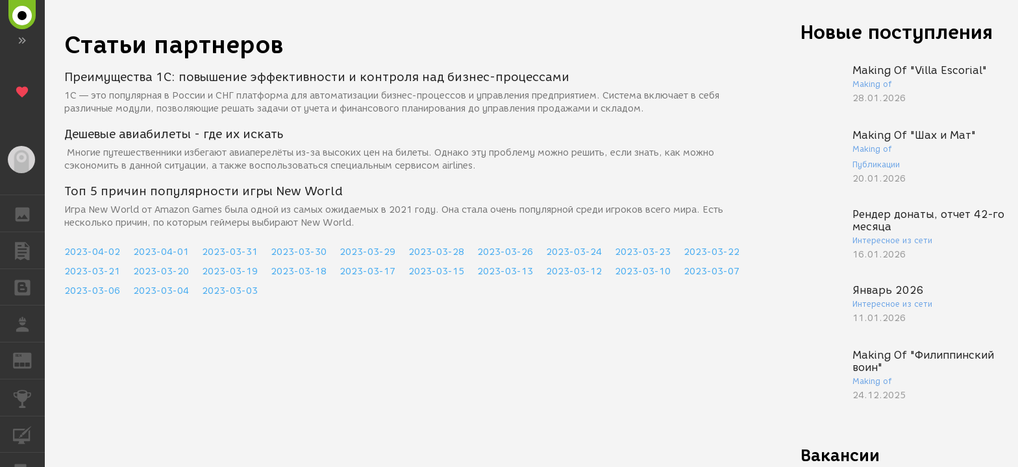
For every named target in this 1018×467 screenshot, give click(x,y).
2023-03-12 (574, 271)
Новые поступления (897, 32)
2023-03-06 (92, 290)
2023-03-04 (161, 290)
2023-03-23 (643, 251)
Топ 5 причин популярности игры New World (203, 191)
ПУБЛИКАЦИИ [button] (29, 250)
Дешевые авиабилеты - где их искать (173, 134)
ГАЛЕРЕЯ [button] (29, 213)
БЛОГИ (29, 286)
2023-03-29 (367, 251)
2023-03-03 (230, 290)
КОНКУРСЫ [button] (29, 397)
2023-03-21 (92, 271)
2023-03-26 (505, 251)
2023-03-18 (299, 271)
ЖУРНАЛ (29, 359)
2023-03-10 (643, 271)
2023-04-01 (161, 251)
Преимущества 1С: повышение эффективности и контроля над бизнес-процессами (316, 77)
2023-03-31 (230, 251)
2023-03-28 (436, 251)
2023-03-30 (299, 251)
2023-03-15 (436, 271)
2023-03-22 (711, 251)
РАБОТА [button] (29, 323)
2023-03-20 (161, 271)
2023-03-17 (367, 271)
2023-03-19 (230, 271)
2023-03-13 (505, 271)
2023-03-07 (711, 271)
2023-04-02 (92, 251)
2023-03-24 (574, 251)
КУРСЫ (29, 433)
